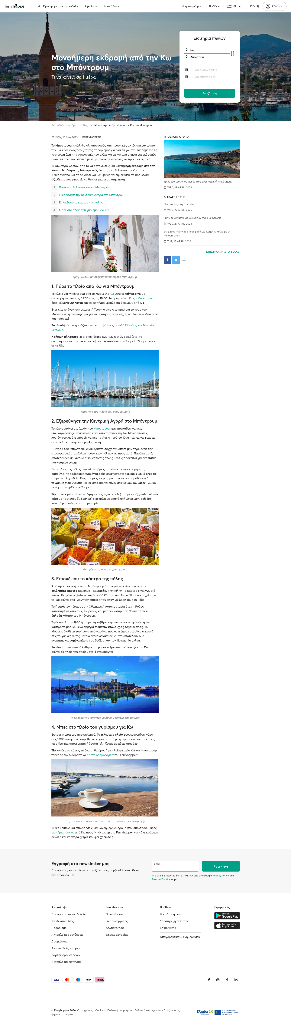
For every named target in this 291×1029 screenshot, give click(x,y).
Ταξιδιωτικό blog (62, 921)
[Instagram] (218, 980)
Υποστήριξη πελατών (174, 921)
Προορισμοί (59, 928)
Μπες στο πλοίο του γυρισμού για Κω (84, 210)
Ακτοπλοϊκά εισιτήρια (64, 125)
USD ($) (254, 6)
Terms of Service (161, 879)
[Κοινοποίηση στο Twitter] (176, 260)
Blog (85, 125)
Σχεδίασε (91, 6)
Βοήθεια (214, 6)
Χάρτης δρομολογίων (65, 955)
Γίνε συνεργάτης (117, 921)
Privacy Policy (220, 875)
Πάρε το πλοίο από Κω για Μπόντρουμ (85, 187)
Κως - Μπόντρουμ (141, 298)
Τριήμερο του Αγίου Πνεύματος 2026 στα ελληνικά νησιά (197, 181)
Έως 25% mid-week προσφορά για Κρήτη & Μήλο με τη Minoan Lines (197, 233)
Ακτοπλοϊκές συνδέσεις (67, 934)
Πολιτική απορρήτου (119, 1010)
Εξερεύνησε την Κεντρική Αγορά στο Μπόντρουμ (92, 195)
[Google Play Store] (227, 915)
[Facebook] (209, 980)
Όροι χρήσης (85, 1010)
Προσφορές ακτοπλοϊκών (58, 6)
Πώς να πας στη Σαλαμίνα (179, 204)
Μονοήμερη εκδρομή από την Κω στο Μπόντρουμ (123, 125)
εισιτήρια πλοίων (62, 832)
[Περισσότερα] (73, 874)
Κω (112, 293)
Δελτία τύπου (115, 928)
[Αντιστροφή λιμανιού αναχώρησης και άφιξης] (232, 54)
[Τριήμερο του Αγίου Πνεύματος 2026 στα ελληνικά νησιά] (202, 159)
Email (157, 863)
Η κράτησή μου (192, 6)
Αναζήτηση (209, 93)
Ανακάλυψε (112, 6)
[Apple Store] (227, 925)
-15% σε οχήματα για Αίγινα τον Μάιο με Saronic (192, 217)
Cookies (100, 1010)
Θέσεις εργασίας (117, 934)
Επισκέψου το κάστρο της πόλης (81, 202)
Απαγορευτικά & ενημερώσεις (180, 937)
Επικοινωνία (168, 928)
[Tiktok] (227, 980)
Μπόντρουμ (102, 428)
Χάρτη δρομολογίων (100, 755)
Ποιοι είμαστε (115, 914)
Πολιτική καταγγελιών (147, 1010)
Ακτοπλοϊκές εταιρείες (66, 948)
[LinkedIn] (236, 980)
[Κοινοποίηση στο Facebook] (167, 260)
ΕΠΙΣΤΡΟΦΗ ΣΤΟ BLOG (223, 251)
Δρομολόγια (59, 941)
